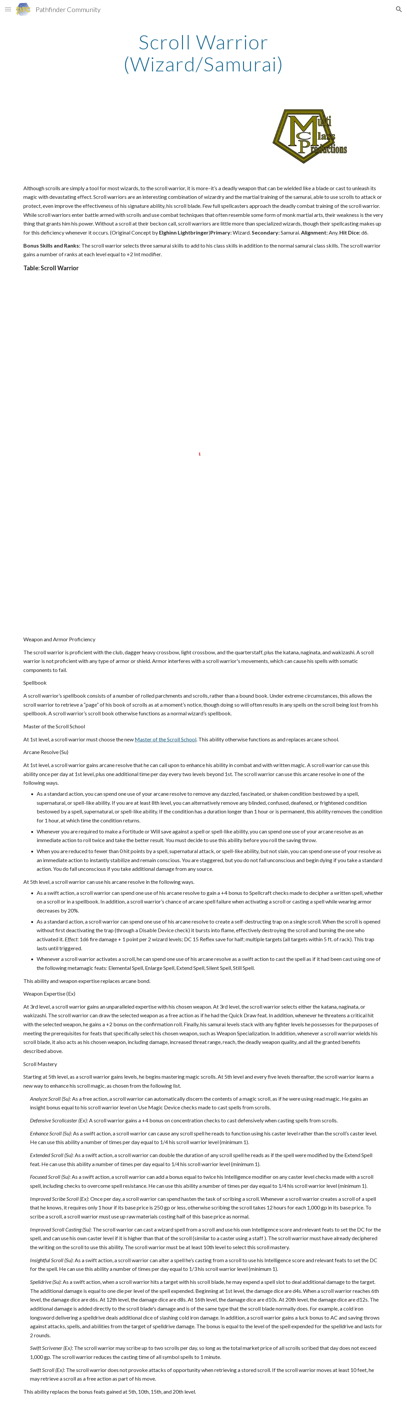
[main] (203, 52)
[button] (8, 9)
